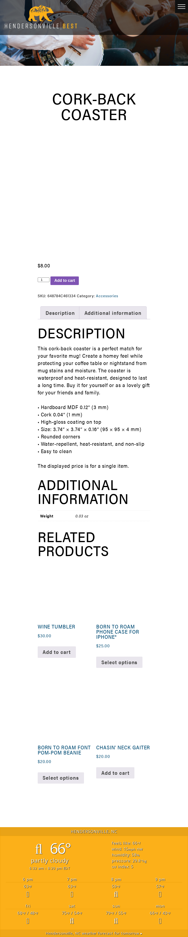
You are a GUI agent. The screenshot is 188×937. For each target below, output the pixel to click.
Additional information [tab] (112, 312)
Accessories (107, 295)
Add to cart (64, 280)
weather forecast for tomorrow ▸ (94, 933)
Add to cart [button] (57, 651)
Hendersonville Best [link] (41, 17)
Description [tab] (60, 312)
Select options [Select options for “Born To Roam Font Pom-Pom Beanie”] (61, 777)
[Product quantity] (43, 279)
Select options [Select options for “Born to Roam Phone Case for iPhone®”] (119, 662)
